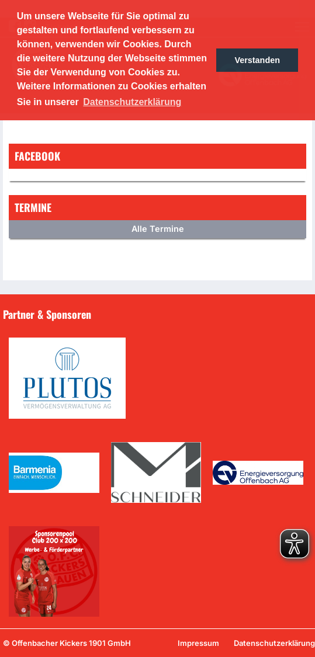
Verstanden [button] (257, 60)
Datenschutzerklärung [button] (132, 102)
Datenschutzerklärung (274, 643)
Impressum (198, 643)
